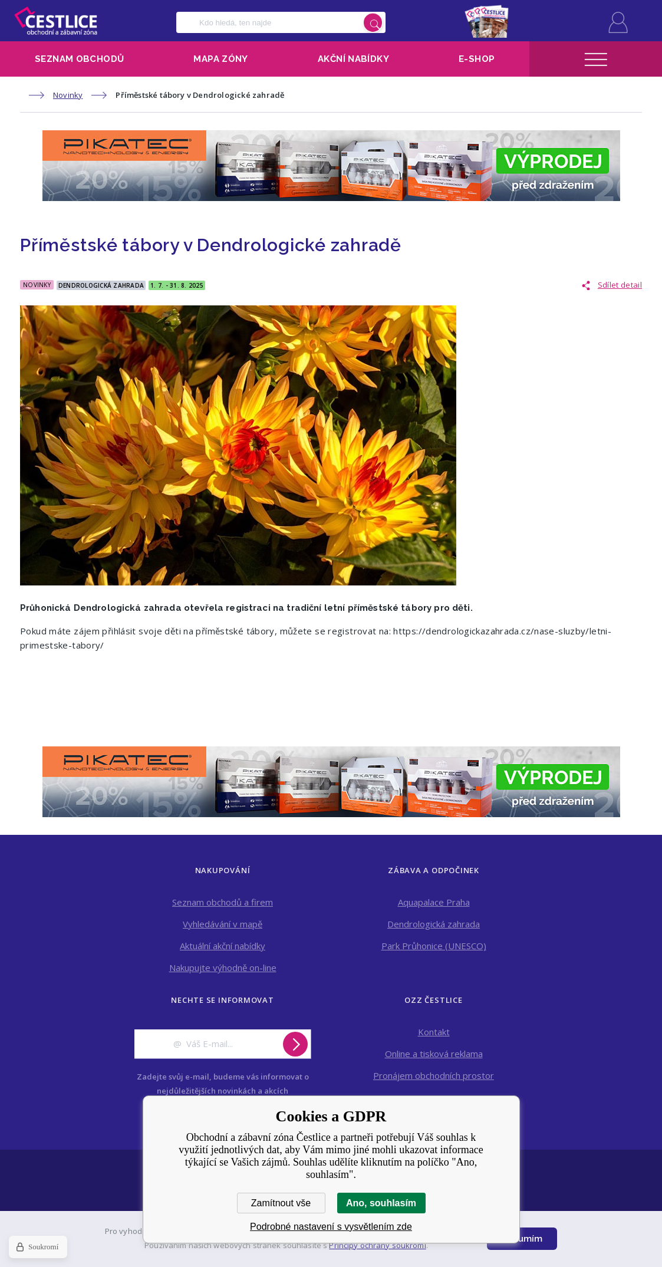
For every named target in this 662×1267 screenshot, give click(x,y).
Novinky (68, 95)
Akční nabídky (353, 59)
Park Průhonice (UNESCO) (433, 946)
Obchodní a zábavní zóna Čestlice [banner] (55, 20)
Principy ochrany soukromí (377, 1245)
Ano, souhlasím (381, 1203)
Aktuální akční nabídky (222, 946)
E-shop (477, 59)
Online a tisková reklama (434, 1053)
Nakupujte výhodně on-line (222, 967)
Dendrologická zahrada (433, 924)
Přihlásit (618, 22)
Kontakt (434, 1032)
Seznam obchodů (79, 59)
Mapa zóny (220, 59)
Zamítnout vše (281, 1203)
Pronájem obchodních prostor (433, 1075)
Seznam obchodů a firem (222, 902)
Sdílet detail (620, 284)
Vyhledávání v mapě (222, 924)
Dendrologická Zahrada (101, 285)
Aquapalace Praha (434, 902)
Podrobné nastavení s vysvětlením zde (331, 1227)
